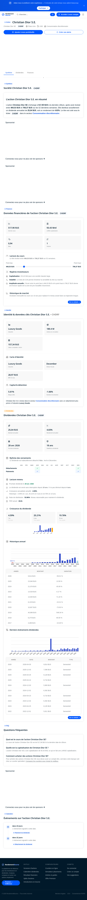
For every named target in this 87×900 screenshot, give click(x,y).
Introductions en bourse (32, 882)
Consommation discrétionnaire (56, 26)
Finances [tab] (30, 73)
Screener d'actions (30, 868)
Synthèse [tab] (8, 73)
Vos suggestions (73, 875)
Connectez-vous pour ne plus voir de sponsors (25, 159)
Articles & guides (51, 875)
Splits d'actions (29, 878)
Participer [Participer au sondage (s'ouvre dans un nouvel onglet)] (43, 8)
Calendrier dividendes (31, 872)
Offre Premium (50, 878)
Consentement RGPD (78, 893)
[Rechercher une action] (32, 14)
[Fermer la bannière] (84, 5)
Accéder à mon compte (68, 14)
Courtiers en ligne (51, 868)
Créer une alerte (64, 32)
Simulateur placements (53, 872)
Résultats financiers (30, 875)
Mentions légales (60, 893)
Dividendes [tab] (19, 73)
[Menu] (83, 14)
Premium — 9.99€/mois (8, 883)
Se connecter (71, 868)
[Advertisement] (43, 52)
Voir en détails (74, 302)
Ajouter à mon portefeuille (23, 32)
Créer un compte (73, 872)
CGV (68, 893)
